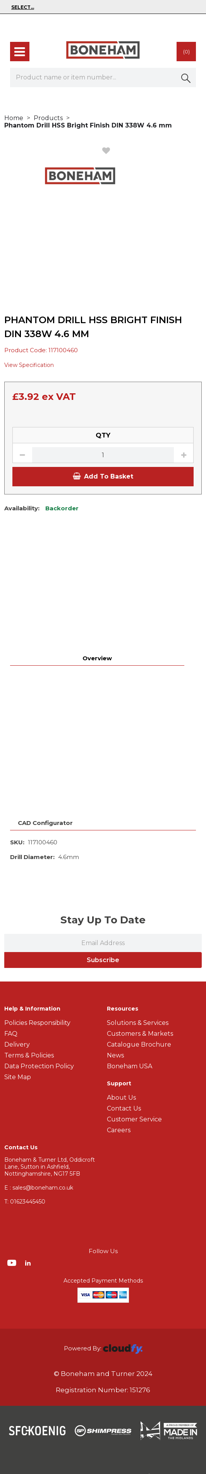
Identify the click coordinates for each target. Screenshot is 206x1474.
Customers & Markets (140, 971)
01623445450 (24, 1139)
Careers (118, 1068)
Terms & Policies (29, 993)
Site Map (17, 1015)
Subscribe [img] (103, 898)
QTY (103, 435)
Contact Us (124, 1046)
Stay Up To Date (103, 858)
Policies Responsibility (37, 960)
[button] (186, 77)
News (115, 993)
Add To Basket (103, 476)
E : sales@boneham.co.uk (38, 1125)
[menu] (19, 51)
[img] (12, 1200)
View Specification (29, 365)
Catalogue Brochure (139, 982)
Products (48, 118)
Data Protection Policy (39, 1004)
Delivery (17, 982)
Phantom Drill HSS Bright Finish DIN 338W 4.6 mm (88, 125)
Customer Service (134, 1057)
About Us (121, 1035)
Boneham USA (129, 1004)
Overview (97, 551)
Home (13, 118)
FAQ (10, 971)
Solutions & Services (137, 960)
